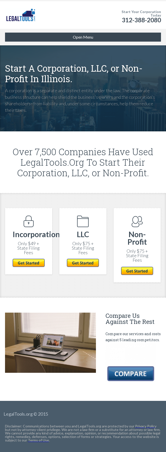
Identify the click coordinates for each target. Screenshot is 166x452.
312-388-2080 (141, 20)
